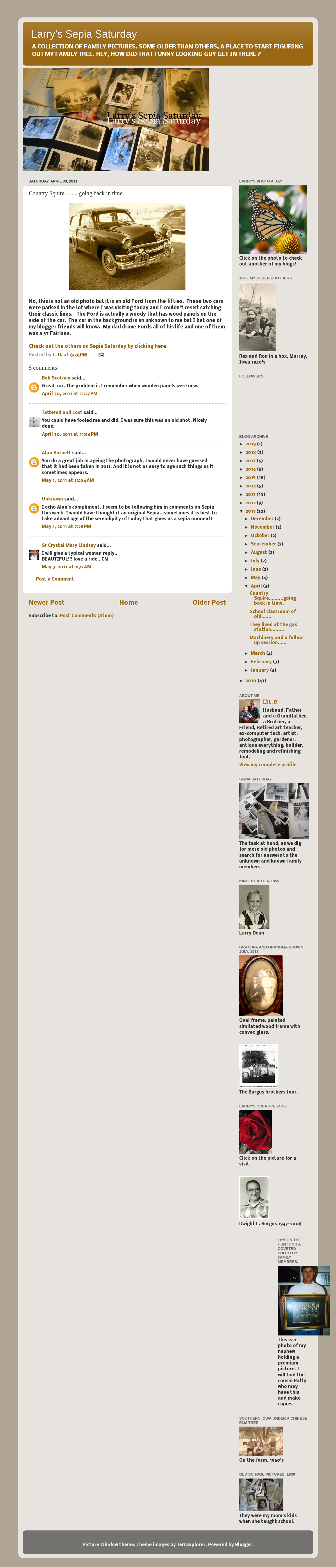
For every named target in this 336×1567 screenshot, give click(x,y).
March (258, 653)
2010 (252, 681)
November (263, 527)
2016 (251, 469)
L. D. (274, 702)
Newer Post (46, 603)
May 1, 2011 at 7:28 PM (66, 527)
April (257, 586)
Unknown (52, 499)
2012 (251, 503)
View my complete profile (267, 765)
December (263, 519)
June (256, 569)
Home (128, 603)
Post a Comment (55, 579)
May (256, 578)
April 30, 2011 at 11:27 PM (69, 394)
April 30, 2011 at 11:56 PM (70, 434)
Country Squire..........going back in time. (273, 598)
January (260, 670)
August (259, 552)
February (262, 662)
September (264, 544)
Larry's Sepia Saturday (84, 34)
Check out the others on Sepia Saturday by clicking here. (98, 346)
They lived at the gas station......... (273, 627)
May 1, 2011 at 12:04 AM (68, 480)
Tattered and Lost (62, 413)
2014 (251, 486)
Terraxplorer (191, 1545)
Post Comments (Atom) (87, 616)
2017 (251, 461)
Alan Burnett (56, 453)
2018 (251, 452)
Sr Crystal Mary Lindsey (69, 545)
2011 (251, 511)
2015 (251, 478)
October (261, 536)
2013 (251, 494)
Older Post (209, 603)
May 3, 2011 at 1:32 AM (66, 567)
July (256, 561)
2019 (251, 444)
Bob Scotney (56, 378)
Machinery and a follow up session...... (276, 640)
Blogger (243, 1545)
